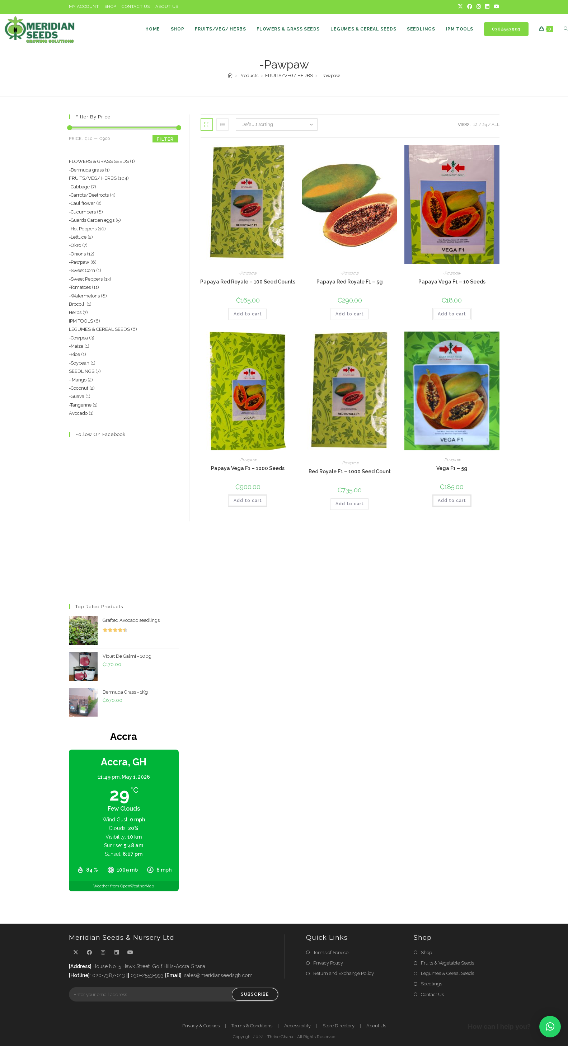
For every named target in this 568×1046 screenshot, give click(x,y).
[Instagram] (478, 6)
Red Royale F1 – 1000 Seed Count (350, 471)
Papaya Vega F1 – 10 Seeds (451, 282)
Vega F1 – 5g (452, 468)
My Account (84, 6)
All (495, 124)
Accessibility (297, 1025)
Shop (110, 6)
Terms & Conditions (251, 1025)
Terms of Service (330, 952)
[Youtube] (495, 6)
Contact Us (136, 6)
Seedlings (431, 983)
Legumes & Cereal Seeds (447, 973)
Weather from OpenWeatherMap (123, 886)
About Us (166, 6)
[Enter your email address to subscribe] (174, 994)
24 (484, 124)
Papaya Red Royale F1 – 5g (349, 282)
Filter (165, 139)
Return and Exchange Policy (343, 973)
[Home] (230, 75)
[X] (460, 6)
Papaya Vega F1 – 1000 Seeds (248, 468)
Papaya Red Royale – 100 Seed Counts (247, 282)
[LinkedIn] (487, 6)
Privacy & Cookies (201, 1025)
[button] (550, 1026)
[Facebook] (469, 6)
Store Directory (339, 1025)
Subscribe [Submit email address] (255, 994)
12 (475, 124)
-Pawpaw (330, 75)
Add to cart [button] (248, 313)
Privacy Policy (328, 963)
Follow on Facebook (100, 434)
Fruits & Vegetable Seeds (447, 963)
